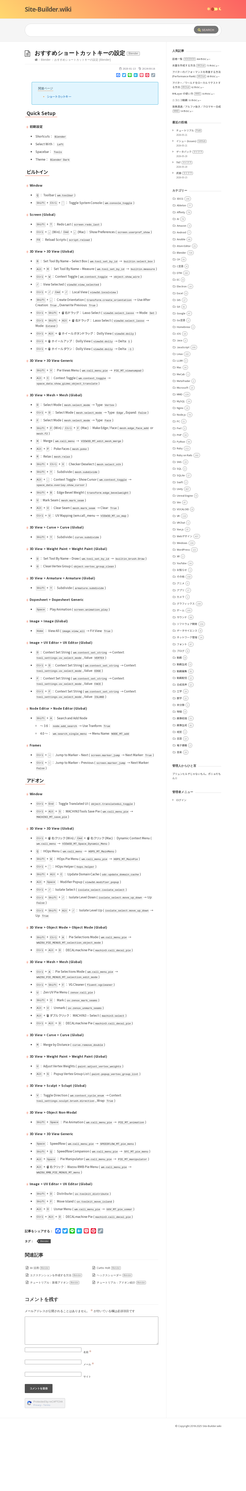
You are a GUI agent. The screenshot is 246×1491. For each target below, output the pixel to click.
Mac (179, 426)
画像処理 (182, 777)
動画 (179, 717)
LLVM (180, 420)
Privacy (37, 1464)
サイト (87, 1435)
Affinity (181, 271)
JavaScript (183, 406)
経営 (179, 791)
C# (178, 318)
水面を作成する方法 (189, 124)
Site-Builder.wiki (48, 9)
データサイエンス (187, 690)
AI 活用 (40, 1327)
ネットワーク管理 (187, 696)
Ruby (180, 507)
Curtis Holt (109, 1327)
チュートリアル (189, 189)
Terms (46, 1464)
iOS (179, 393)
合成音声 (182, 744)
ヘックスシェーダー (114, 1334)
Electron (182, 345)
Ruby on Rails (184, 514)
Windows (182, 602)
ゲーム (180, 669)
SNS (179, 521)
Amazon (181, 285)
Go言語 (181, 379)
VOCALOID (183, 568)
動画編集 (182, 730)
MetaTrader (183, 440)
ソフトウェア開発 (187, 683)
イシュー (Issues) (191, 200)
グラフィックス (186, 663)
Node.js (181, 474)
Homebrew (183, 386)
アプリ (180, 649)
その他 (180, 636)
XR (178, 615)
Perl (179, 487)
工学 (179, 750)
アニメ (180, 642)
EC (178, 339)
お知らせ (182, 629)
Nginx (180, 467)
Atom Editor (184, 305)
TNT (184, 221)
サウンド (182, 676)
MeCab (181, 433)
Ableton (181, 264)
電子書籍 (182, 804)
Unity (180, 548)
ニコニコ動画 (180, 159)
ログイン (181, 859)
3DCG (180, 258)
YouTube (182, 622)
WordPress (183, 609)
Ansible (181, 298)
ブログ (180, 710)
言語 (179, 797)
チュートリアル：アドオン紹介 (121, 1341)
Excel (180, 352)
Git (178, 366)
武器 (184, 232)
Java (179, 399)
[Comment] (91, 1390)
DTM (179, 332)
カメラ (180, 656)
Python (181, 501)
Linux (180, 413)
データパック (189, 211)
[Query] (103, 30)
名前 (87, 1411)
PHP (179, 494)
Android (181, 291)
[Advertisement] (123, 71)
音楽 (179, 811)
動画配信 (182, 737)
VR (178, 575)
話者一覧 (184, 118)
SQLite (181, 534)
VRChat (181, 582)
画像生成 (182, 784)
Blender (46, 119)
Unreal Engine (185, 555)
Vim (179, 561)
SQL (179, 528)
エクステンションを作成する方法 (56, 1334)
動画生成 (182, 723)
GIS (179, 359)
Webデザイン (184, 595)
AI (178, 278)
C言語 (180, 325)
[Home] (36, 119)
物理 (179, 770)
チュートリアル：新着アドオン (54, 1341)
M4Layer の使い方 (186, 152)
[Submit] (206, 30)
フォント (182, 703)
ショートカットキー (59, 155)
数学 (179, 757)
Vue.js (180, 588)
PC (178, 480)
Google (181, 372)
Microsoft (182, 447)
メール (88, 1423)
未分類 (180, 764)
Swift (180, 541)
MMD (179, 453)
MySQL (181, 460)
